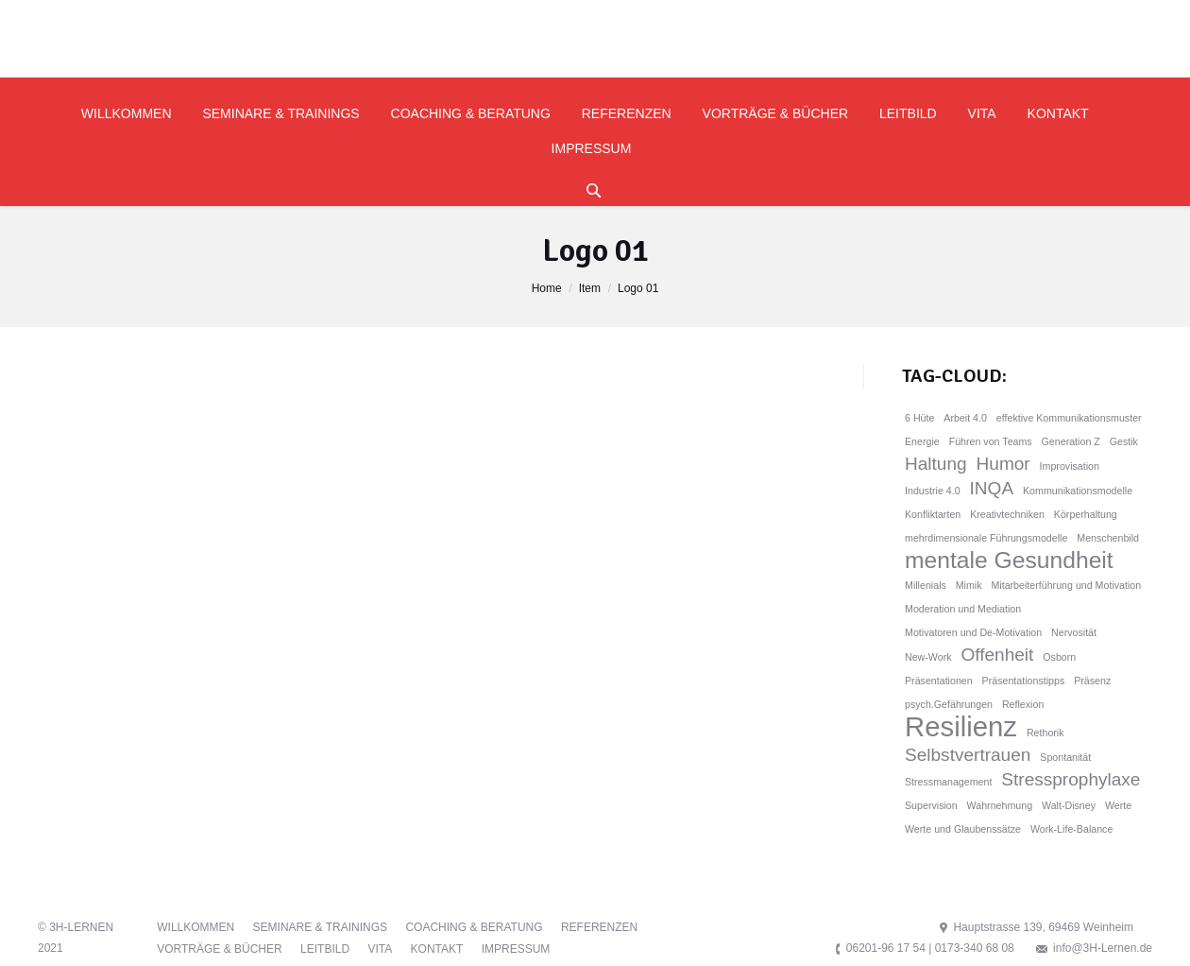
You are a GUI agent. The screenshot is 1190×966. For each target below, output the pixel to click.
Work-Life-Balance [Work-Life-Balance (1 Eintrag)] (1071, 829)
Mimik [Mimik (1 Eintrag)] (969, 585)
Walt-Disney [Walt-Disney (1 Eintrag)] (1069, 805)
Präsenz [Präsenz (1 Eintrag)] (1092, 680)
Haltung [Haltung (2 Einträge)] (936, 464)
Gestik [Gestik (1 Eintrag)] (1124, 441)
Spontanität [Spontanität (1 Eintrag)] (1065, 757)
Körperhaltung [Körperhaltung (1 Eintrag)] (1085, 514)
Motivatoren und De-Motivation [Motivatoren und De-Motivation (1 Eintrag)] (973, 632)
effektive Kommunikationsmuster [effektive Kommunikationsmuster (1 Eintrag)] (1069, 417)
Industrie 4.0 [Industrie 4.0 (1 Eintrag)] (932, 490)
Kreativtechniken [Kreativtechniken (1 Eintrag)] (1007, 514)
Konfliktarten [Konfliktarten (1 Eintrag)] (932, 514)
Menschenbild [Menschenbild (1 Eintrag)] (1108, 537)
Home (547, 288)
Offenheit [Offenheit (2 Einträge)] (996, 654)
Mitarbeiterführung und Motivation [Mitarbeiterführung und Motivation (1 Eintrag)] (1066, 585)
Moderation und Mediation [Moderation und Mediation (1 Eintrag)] (963, 608)
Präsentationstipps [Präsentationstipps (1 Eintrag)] (1023, 680)
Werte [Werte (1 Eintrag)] (1118, 805)
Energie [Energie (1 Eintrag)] (922, 441)
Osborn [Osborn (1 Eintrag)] (1059, 657)
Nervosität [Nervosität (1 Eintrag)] (1073, 632)
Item (590, 288)
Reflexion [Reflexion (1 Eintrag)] (1023, 704)
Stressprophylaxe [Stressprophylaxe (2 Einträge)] (1070, 779)
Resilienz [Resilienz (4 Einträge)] (961, 726)
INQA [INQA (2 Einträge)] (992, 488)
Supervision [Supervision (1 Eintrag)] (931, 805)
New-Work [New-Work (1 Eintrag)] (928, 657)
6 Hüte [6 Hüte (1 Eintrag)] (919, 417)
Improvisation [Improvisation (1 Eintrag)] (1069, 466)
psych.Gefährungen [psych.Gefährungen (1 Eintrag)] (949, 704)
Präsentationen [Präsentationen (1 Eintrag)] (939, 680)
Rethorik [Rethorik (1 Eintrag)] (1045, 732)
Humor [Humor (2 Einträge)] (1003, 464)
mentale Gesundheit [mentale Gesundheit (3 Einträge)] (1009, 560)
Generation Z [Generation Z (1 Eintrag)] (1071, 441)
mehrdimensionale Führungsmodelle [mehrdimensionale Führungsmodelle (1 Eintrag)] (986, 537)
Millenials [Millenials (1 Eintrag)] (925, 585)
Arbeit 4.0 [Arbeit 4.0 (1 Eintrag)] (965, 417)
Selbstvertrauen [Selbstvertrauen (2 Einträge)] (967, 755)
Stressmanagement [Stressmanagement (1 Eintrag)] (948, 781)
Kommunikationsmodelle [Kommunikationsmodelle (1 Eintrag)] (1077, 490)
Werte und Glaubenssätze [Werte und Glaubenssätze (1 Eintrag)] (963, 829)
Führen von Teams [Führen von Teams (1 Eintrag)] (990, 441)
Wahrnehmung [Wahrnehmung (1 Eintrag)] (1000, 805)
